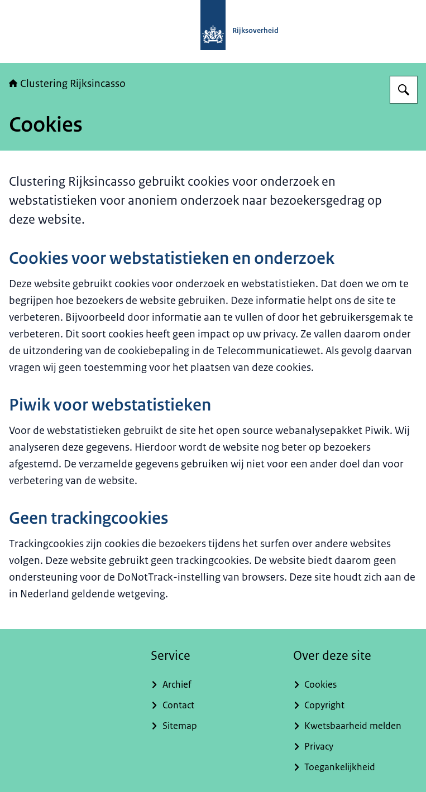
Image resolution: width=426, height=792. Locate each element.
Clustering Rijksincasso (67, 83)
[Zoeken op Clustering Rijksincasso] (403, 89)
